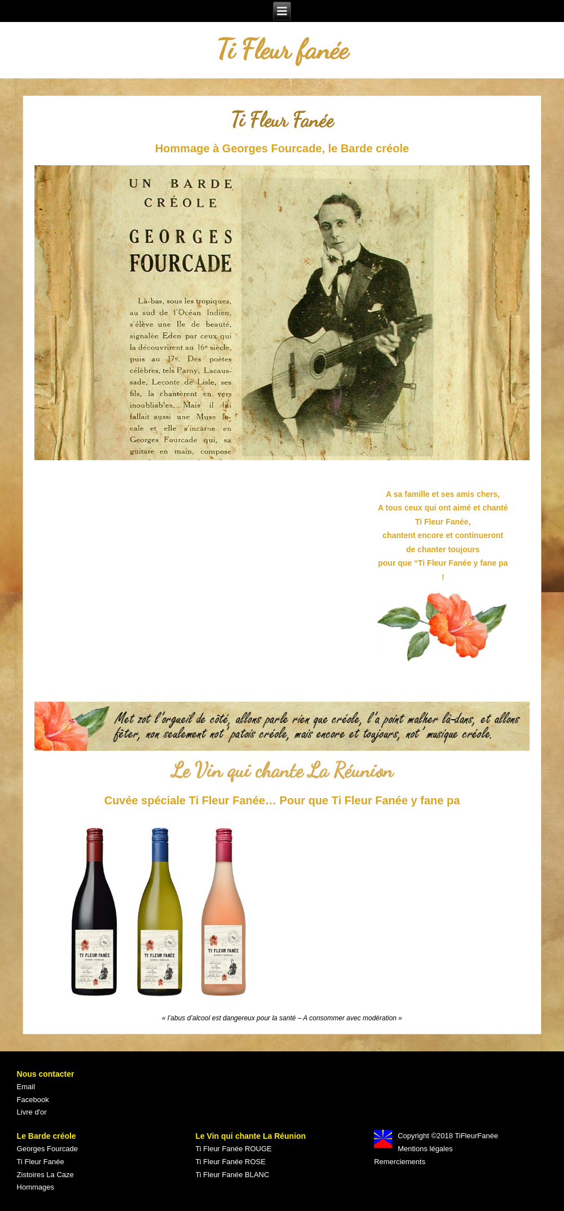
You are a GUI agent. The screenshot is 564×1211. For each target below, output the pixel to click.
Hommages (35, 1187)
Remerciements (399, 1161)
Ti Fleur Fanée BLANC (232, 1174)
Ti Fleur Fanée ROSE (230, 1161)
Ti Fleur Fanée (40, 1161)
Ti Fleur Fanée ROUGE (233, 1148)
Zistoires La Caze (45, 1174)
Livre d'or (32, 1112)
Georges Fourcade (47, 1148)
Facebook (33, 1099)
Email (26, 1086)
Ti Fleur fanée (282, 49)
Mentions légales (425, 1148)
